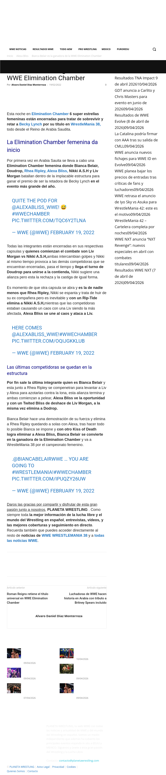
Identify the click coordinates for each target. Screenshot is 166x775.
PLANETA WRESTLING (22, 767)
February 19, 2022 (72, 232)
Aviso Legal (43, 767)
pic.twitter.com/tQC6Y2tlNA (49, 220)
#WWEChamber (31, 214)
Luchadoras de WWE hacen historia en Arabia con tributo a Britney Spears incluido (85, 598)
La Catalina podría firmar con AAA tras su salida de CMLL (136, 140)
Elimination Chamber (50, 114)
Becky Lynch (30, 124)
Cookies (71, 767)
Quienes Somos (16, 771)
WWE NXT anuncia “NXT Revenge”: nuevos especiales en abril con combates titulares (135, 251)
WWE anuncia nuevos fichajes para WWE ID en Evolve (136, 158)
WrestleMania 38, (86, 124)
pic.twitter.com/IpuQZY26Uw (49, 479)
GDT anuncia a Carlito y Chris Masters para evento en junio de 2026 (90, 668)
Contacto (33, 771)
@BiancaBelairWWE (38, 459)
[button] (154, 49)
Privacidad (58, 767)
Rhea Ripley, (35, 171)
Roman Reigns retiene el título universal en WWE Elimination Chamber (27, 598)
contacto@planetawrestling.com (79, 760)
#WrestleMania (32, 472)
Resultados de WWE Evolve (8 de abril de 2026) (132, 121)
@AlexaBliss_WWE (35, 207)
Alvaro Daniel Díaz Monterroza (29, 84)
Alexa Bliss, (57, 171)
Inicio (10, 56)
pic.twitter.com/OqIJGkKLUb (48, 341)
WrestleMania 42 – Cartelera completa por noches (135, 226)
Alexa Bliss (22, 56)
